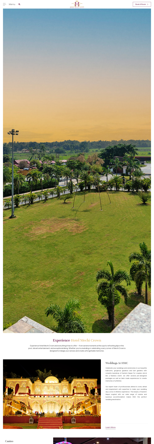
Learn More (111, 427)
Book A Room (141, 4)
